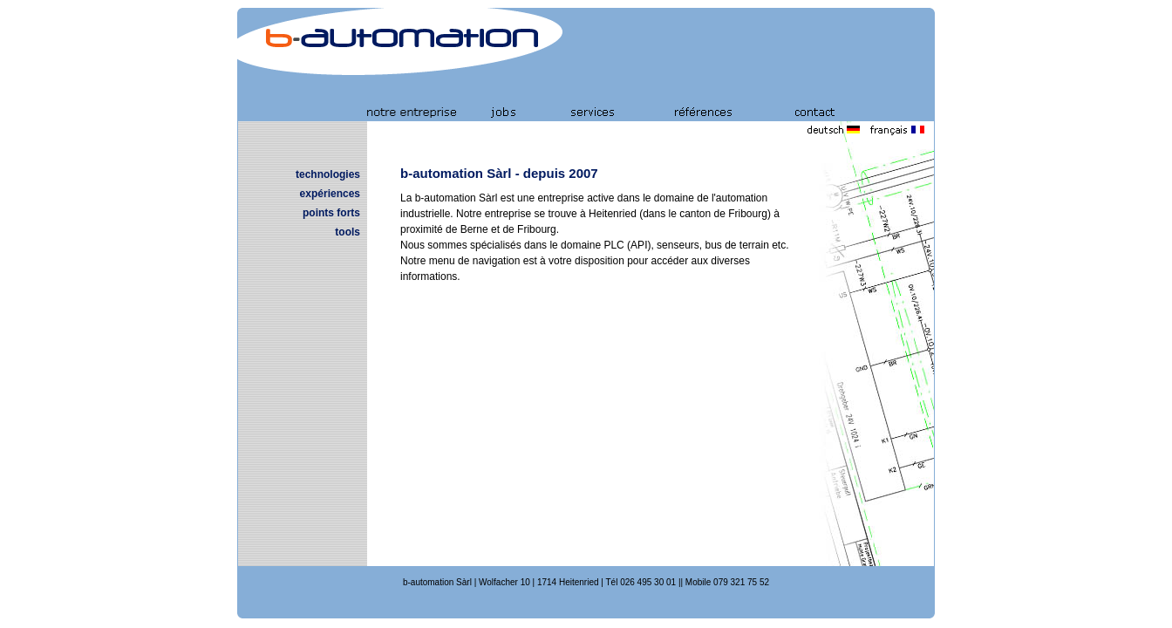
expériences (330, 194)
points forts (331, 213)
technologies (328, 174)
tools (347, 232)
